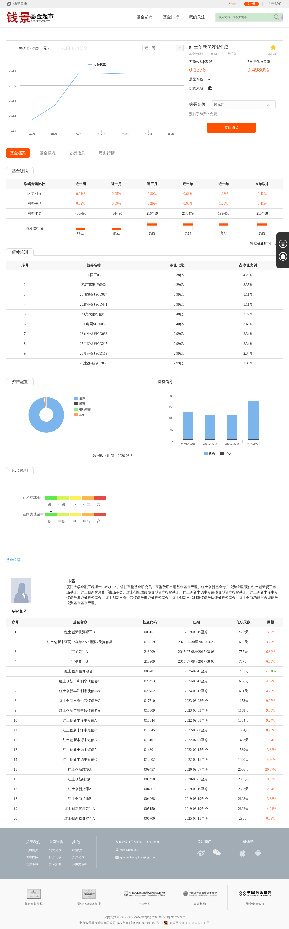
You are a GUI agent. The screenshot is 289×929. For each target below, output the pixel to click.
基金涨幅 (20, 170)
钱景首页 (16, 4)
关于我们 (275, 4)
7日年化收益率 (74, 48)
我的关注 (197, 17)
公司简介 (32, 850)
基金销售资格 (34, 894)
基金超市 (145, 17)
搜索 (276, 17)
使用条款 (32, 864)
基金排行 (171, 17)
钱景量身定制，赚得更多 (46, 17)
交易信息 (77, 153)
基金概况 (48, 153)
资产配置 (20, 381)
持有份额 (165, 381)
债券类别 (20, 252)
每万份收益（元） (35, 48)
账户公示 (55, 857)
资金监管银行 (255, 894)
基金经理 (13, 560)
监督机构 (200, 894)
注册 (251, 4)
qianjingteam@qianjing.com (137, 857)
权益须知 (78, 850)
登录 (232, 4)
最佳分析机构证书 (89, 894)
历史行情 (107, 153)
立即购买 (231, 128)
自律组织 (144, 894)
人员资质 (78, 857)
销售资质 (55, 850)
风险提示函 (79, 864)
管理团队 (32, 857)
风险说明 (20, 470)
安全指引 (55, 864)
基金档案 (18, 153)
